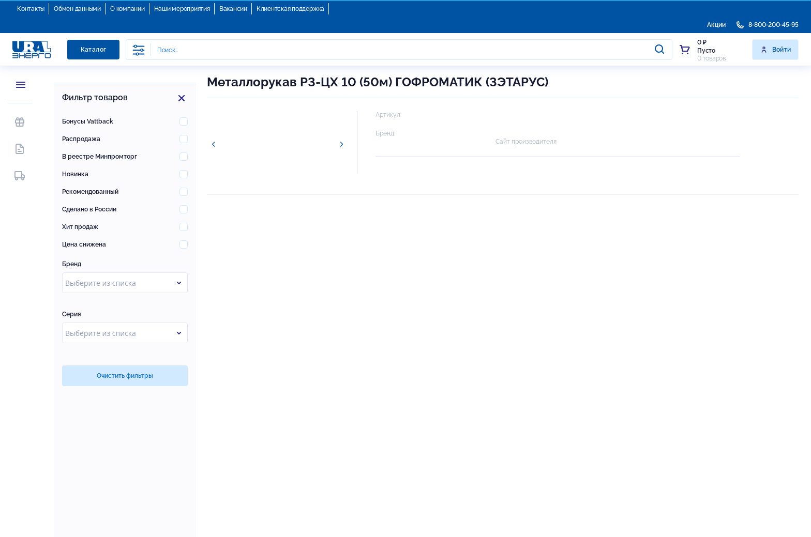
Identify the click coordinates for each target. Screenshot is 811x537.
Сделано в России (89, 209)
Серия (71, 314)
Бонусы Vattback (87, 121)
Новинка (75, 174)
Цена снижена (84, 244)
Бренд (71, 264)
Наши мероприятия (182, 8)
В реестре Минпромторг (99, 156)
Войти (775, 49)
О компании (127, 8)
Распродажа (81, 139)
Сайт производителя (526, 141)
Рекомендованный (90, 191)
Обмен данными (77, 8)
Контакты (30, 8)
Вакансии (233, 8)
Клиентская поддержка (290, 8)
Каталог (94, 49)
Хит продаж (80, 227)
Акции (716, 24)
